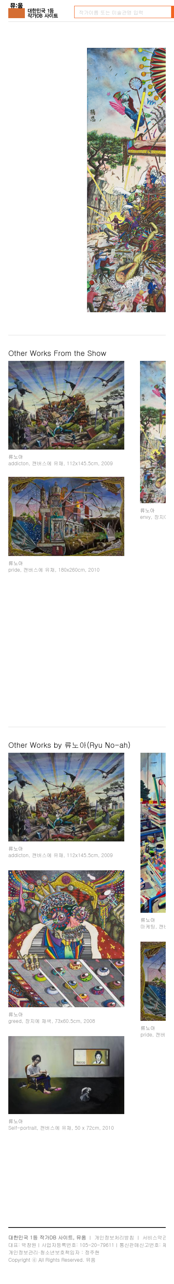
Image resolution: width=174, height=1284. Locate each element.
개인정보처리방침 (114, 1237)
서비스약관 (155, 1237)
